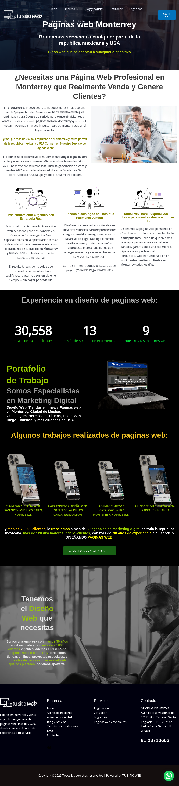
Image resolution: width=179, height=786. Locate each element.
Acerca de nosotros (59, 713)
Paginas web (58, 21)
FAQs (50, 731)
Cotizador (114, 9)
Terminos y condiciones (62, 726)
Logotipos (133, 9)
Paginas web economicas (110, 722)
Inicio (53, 9)
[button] (76, 9)
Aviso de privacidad (59, 717)
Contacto (78, 21)
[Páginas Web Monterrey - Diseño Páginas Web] (23, 15)
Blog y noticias (92, 9)
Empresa (70, 9)
